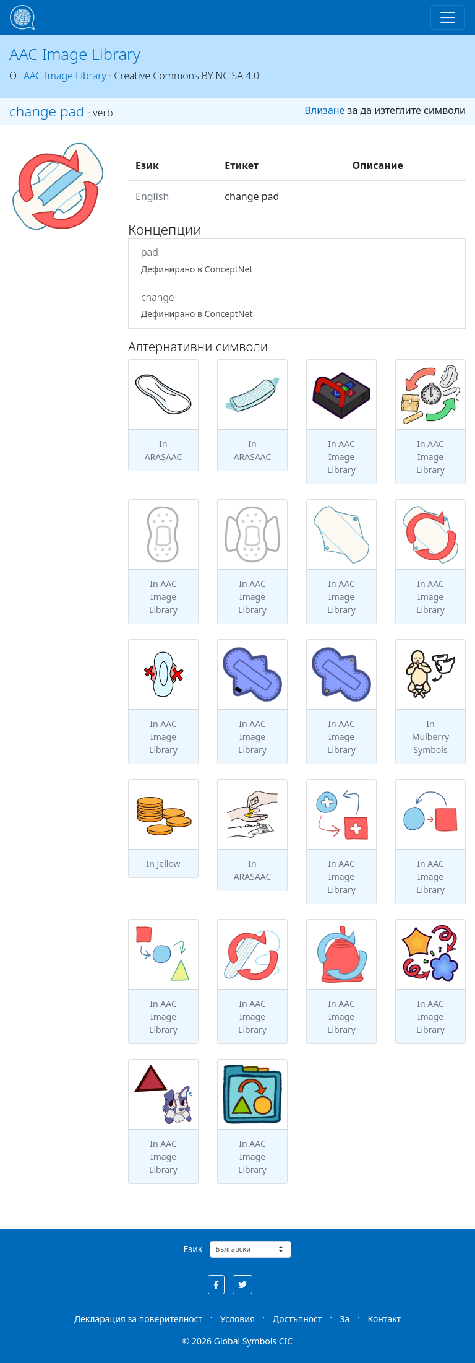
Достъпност (297, 1319)
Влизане (324, 110)
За (345, 1319)
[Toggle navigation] (447, 17)
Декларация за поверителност (138, 1319)
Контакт (384, 1319)
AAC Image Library (74, 53)
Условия (237, 1319)
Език (193, 1249)
